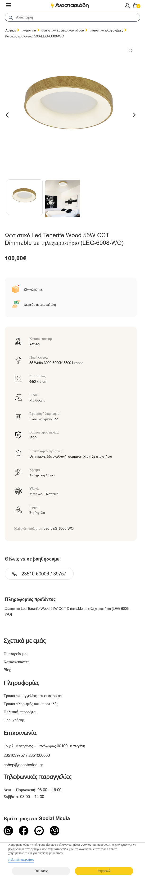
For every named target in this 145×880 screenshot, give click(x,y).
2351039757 (14, 755)
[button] (130, 50)
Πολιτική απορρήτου (20, 712)
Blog (7, 670)
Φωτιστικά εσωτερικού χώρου (62, 30)
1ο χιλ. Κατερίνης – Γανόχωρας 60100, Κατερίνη (44, 746)
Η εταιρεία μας (16, 654)
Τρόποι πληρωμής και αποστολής (31, 704)
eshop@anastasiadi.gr (23, 765)
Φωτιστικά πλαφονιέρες (106, 30)
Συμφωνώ (103, 871)
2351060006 (39, 755)
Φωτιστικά (28, 30)
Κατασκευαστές (16, 662)
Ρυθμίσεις (40, 871)
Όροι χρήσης (14, 720)
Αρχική (10, 30)
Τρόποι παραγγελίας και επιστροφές (33, 695)
